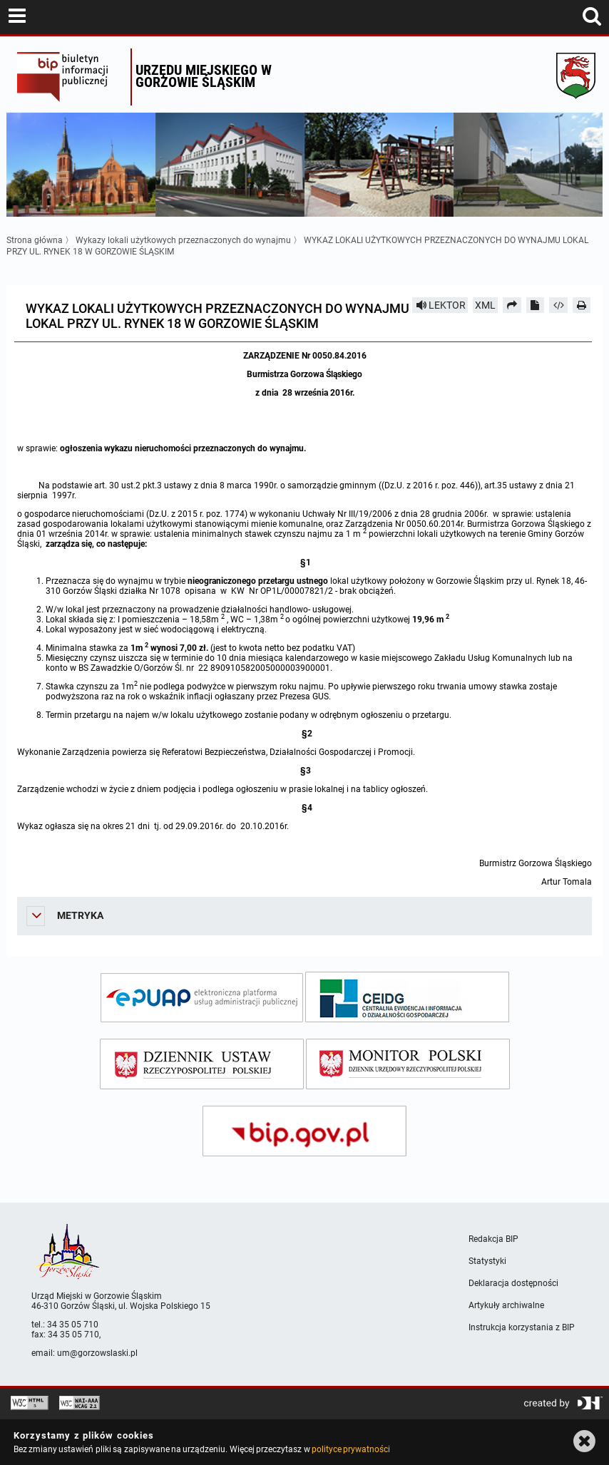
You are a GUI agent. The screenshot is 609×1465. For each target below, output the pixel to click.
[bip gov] (304, 1131)
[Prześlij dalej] (512, 305)
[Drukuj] (582, 305)
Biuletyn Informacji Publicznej (70, 77)
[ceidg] (407, 997)
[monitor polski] (408, 1064)
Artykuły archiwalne (506, 1305)
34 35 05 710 (72, 1325)
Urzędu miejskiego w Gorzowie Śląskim (203, 76)
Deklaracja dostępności (513, 1283)
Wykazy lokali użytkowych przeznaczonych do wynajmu (183, 240)
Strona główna (34, 240)
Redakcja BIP (493, 1239)
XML (485, 305)
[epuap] (202, 997)
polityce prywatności (351, 1449)
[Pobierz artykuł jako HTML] (558, 305)
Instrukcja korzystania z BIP (522, 1327)
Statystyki (487, 1261)
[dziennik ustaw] (202, 1064)
